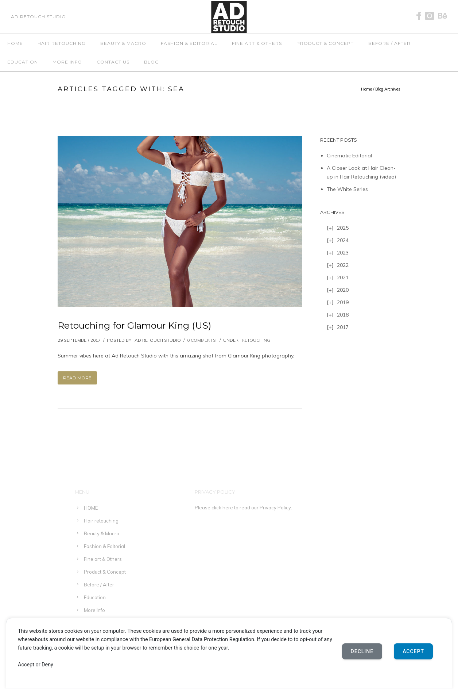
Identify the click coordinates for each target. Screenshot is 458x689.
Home (366, 89)
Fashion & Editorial (189, 43)
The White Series (347, 189)
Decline (362, 651)
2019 (343, 302)
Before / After (389, 43)
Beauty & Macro (123, 43)
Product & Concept (325, 43)
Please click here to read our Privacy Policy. (243, 507)
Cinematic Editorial (349, 155)
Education (22, 62)
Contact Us (113, 62)
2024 (343, 240)
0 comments (201, 340)
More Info (67, 62)
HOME (15, 43)
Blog (151, 62)
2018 (343, 314)
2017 (343, 327)
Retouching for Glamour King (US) (134, 325)
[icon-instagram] (431, 16)
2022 (343, 265)
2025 (343, 228)
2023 (343, 252)
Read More (77, 377)
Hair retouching (62, 43)
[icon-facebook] (420, 16)
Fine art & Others (257, 43)
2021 (343, 277)
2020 (343, 290)
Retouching (256, 340)
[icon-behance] (442, 16)
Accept (413, 651)
